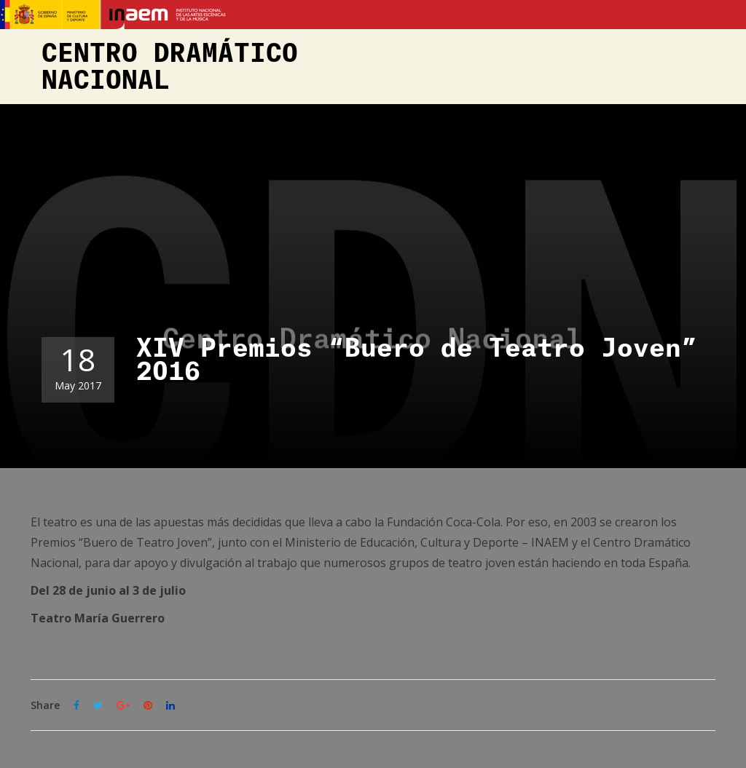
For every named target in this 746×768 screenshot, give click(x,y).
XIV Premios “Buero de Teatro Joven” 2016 (416, 360)
